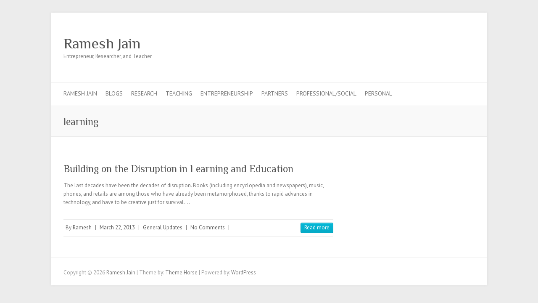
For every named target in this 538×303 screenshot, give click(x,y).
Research (144, 93)
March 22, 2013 (117, 227)
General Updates (162, 227)
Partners (274, 93)
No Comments (207, 227)
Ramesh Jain (101, 43)
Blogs (114, 93)
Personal (378, 93)
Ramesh (82, 227)
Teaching (179, 93)
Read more (317, 227)
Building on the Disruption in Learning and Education (178, 168)
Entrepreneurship (226, 93)
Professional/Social (326, 93)
